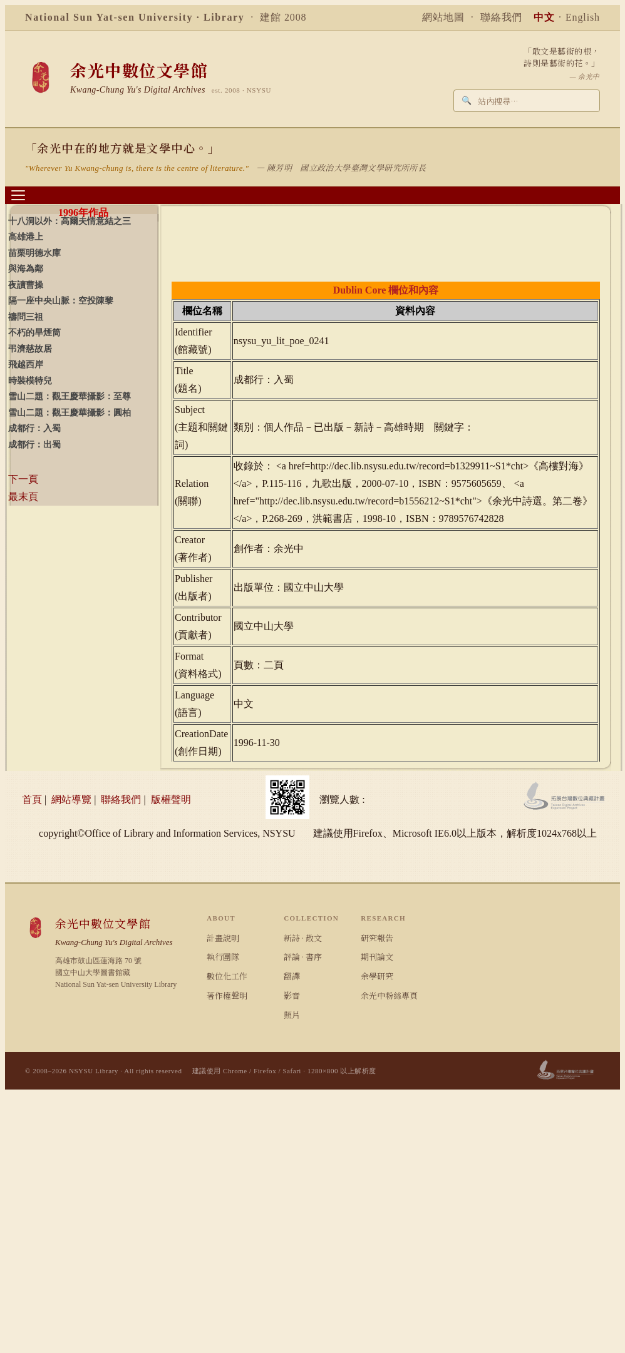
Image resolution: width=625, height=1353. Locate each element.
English (583, 17)
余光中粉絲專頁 (389, 995)
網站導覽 (71, 799)
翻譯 (292, 976)
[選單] (18, 195)
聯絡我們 (501, 17)
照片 (292, 1015)
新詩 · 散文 (303, 938)
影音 (292, 995)
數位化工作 (227, 976)
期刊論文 (377, 956)
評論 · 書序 (303, 956)
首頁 (32, 799)
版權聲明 (171, 799)
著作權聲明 (227, 995)
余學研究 (377, 976)
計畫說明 (223, 938)
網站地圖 (443, 17)
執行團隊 (223, 956)
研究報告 (377, 938)
